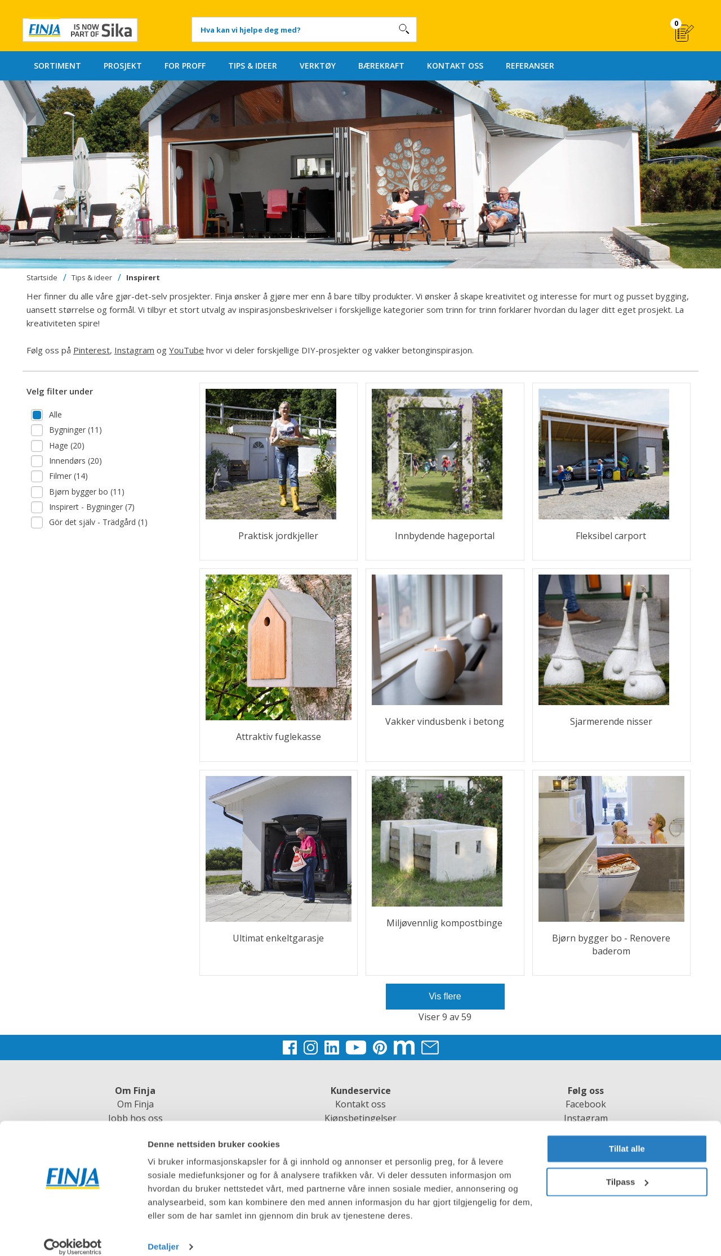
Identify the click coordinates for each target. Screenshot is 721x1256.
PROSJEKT (123, 65)
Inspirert (143, 277)
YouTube (186, 350)
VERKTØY (318, 65)
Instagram (134, 350)
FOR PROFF (185, 65)
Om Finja (135, 1104)
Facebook (586, 1104)
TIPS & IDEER (252, 65)
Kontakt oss (360, 1104)
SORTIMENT (57, 65)
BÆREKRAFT (381, 65)
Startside (41, 277)
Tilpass (627, 1168)
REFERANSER (530, 65)
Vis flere (445, 996)
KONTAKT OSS (455, 65)
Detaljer (163, 1234)
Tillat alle (627, 1136)
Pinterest (91, 350)
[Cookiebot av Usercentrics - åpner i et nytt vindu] (73, 1234)
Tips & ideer (92, 277)
